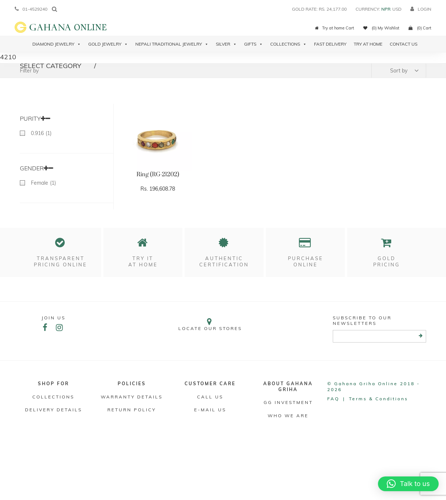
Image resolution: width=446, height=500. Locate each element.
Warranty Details (132, 397)
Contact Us (403, 44)
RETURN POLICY (131, 409)
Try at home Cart (334, 28)
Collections (288, 44)
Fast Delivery (330, 44)
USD (397, 9)
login (420, 9)
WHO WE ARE (288, 415)
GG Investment (288, 402)
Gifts (253, 44)
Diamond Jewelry (56, 44)
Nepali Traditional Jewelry (171, 44)
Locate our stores (210, 324)
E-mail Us (210, 409)
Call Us (210, 397)
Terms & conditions (378, 398)
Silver (226, 44)
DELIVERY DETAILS (53, 409)
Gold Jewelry (108, 44)
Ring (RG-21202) (157, 174)
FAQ (333, 398)
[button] (408, 483)
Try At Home (368, 44)
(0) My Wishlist (381, 28)
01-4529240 (31, 9)
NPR (385, 9)
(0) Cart (419, 28)
